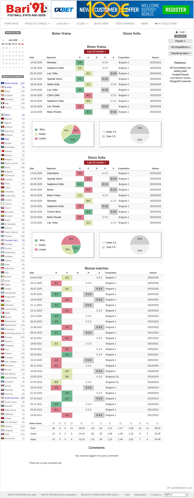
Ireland (13, 276)
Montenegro (13, 321)
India (13, 264)
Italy (13, 103)
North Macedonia (13, 333)
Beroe (50, 189)
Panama (13, 341)
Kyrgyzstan (13, 297)
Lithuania (13, 305)
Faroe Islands (13, 232)
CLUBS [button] (82, 23)
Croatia (13, 200)
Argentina (13, 131)
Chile (13, 183)
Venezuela (13, 438)
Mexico (13, 317)
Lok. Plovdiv (53, 106)
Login (180, 32)
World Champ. (13, 83)
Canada (13, 179)
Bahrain (13, 151)
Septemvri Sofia (55, 68)
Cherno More (54, 211)
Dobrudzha (53, 173)
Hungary (13, 256)
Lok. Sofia (52, 73)
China (13, 187)
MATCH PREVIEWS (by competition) (58, 495)
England (13, 95)
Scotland (13, 382)
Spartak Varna (54, 79)
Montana (51, 62)
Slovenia (13, 394)
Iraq (13, 272)
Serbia (13, 386)
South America (13, 398)
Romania (13, 365)
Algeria (13, 123)
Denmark (13, 212)
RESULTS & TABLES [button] (37, 23)
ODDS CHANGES (125, 23)
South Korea (13, 402)
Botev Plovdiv (54, 112)
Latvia (13, 301)
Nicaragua (13, 329)
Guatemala (13, 252)
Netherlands (13, 325)
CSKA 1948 (53, 95)
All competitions (180, 47)
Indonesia (13, 268)
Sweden (13, 406)
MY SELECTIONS (166, 23)
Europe (13, 87)
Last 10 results (96, 51)
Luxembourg (13, 309)
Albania (13, 119)
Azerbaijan (13, 147)
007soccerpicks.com (180, 67)
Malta (13, 313)
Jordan (13, 289)
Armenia (13, 135)
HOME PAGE (11, 23)
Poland (13, 353)
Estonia (13, 228)
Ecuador (13, 216)
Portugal (13, 357)
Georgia (13, 244)
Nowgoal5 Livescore (180, 81)
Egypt (13, 220)
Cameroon (13, 175)
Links (127, 495)
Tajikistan (13, 414)
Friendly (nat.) (13, 240)
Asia (13, 139)
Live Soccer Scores (180, 78)
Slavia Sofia (53, 84)
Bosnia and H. (13, 163)
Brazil (13, 167)
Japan (13, 284)
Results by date (180, 53)
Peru (13, 349)
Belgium (13, 159)
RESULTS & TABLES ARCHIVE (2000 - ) (100, 495)
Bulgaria (13, 171)
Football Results (180, 74)
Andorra (13, 127)
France (13, 107)
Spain (13, 91)
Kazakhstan (13, 293)
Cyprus (13, 204)
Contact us (156, 495)
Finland (13, 236)
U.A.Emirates (13, 422)
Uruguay (13, 430)
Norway (13, 337)
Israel (13, 281)
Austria (13, 143)
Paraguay (13, 345)
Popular (180, 41)
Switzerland (13, 410)
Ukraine (13, 426)
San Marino (13, 374)
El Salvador (13, 224)
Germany (13, 99)
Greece (13, 248)
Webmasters (140, 495)
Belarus (13, 155)
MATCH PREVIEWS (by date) (22, 495)
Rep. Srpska (13, 361)
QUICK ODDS (101, 23)
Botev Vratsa (53, 195)
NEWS (144, 23)
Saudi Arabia (13, 377)
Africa (13, 115)
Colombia (13, 191)
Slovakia (13, 390)
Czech (13, 208)
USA (13, 434)
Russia (13, 369)
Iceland (13, 260)
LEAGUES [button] (63, 23)
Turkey (13, 418)
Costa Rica (13, 196)
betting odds (180, 71)
